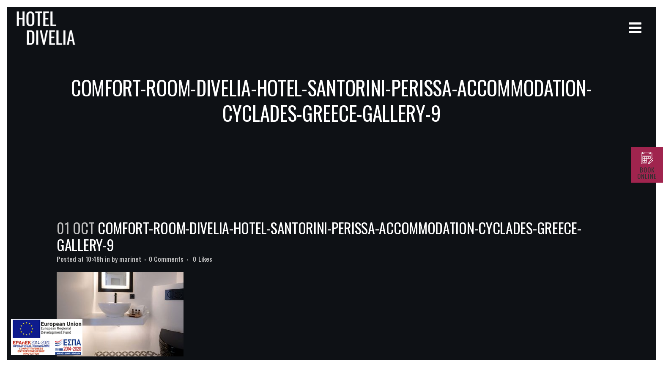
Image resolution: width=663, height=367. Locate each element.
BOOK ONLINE (647, 173)
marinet (130, 258)
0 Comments (166, 258)
